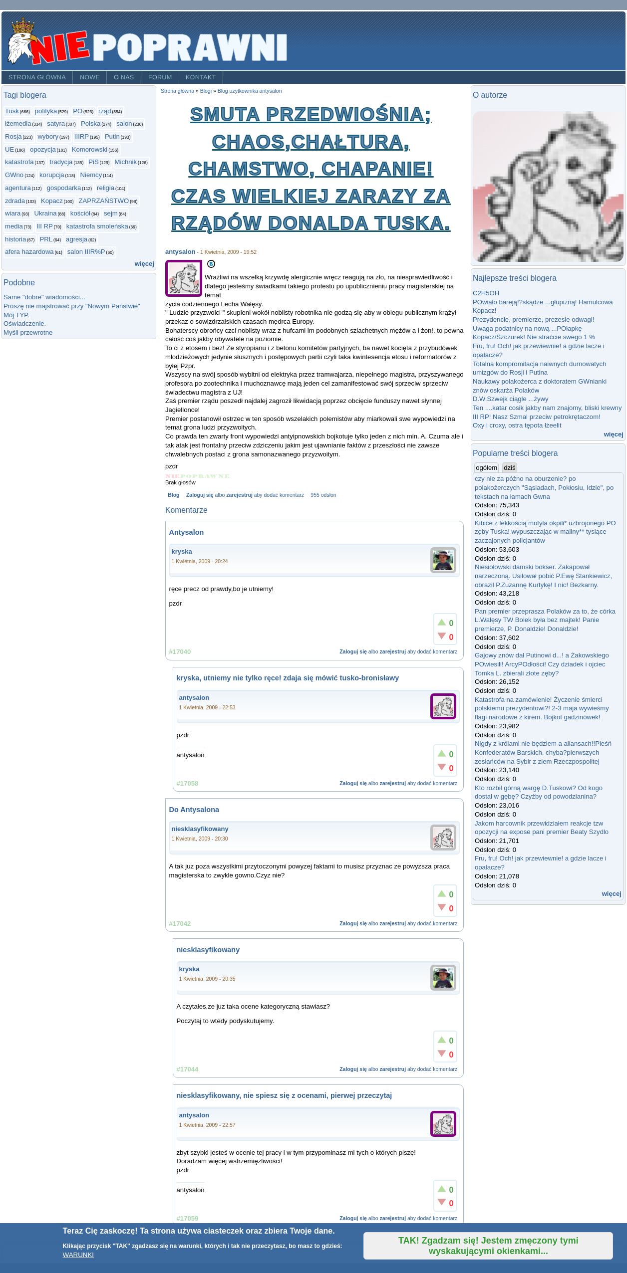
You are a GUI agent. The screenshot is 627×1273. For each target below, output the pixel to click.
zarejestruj (239, 495)
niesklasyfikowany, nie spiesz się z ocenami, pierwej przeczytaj (284, 1095)
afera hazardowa (29, 251)
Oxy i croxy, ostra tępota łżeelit (517, 425)
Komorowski (89, 149)
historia (15, 239)
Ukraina (45, 213)
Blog (173, 495)
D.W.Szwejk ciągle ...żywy (511, 399)
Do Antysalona (194, 810)
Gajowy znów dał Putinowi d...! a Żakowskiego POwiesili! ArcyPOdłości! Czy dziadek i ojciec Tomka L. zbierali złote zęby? (542, 663)
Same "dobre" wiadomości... (44, 297)
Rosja (13, 136)
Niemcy (91, 175)
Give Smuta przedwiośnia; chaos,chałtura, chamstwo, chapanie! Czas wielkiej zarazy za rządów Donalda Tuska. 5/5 (224, 476)
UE (9, 149)
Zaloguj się (200, 495)
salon (124, 123)
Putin (112, 136)
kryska (182, 551)
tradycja (60, 162)
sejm (111, 213)
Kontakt (201, 77)
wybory (47, 136)
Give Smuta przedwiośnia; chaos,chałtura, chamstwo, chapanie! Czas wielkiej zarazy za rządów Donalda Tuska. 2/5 (186, 476)
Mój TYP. (16, 315)
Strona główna (37, 77)
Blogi (206, 91)
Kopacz (52, 201)
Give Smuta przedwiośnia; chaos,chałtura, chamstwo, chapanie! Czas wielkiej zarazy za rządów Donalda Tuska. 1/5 (172, 476)
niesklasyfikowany (200, 829)
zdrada (15, 201)
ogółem (487, 467)
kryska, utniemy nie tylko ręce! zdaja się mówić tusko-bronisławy (288, 678)
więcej (144, 263)
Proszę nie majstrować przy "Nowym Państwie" (71, 306)
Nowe (90, 77)
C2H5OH (486, 293)
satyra (56, 123)
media (14, 226)
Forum (160, 77)
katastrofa (19, 162)
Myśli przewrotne (27, 332)
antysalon (180, 251)
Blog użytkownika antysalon (250, 91)
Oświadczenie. (24, 323)
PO (77, 111)
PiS (93, 162)
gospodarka (64, 188)
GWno (14, 175)
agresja (76, 239)
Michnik (126, 162)
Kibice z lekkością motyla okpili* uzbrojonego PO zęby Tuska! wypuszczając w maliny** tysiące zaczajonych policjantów (545, 531)
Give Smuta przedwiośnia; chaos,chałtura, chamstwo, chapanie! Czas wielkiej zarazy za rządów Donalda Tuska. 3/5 (198, 476)
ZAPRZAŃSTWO (104, 201)
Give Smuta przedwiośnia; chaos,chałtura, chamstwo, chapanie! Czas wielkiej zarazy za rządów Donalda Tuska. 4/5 (211, 476)
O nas (124, 77)
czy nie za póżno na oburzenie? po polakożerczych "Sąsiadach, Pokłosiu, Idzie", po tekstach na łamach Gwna (544, 487)
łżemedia (18, 123)
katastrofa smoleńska (97, 226)
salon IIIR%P (86, 251)
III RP (44, 226)
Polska (90, 123)
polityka (46, 111)
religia (105, 188)
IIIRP (81, 136)
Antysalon (186, 532)
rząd (104, 111)
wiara (12, 213)
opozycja (43, 149)
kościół (80, 213)
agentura (18, 188)
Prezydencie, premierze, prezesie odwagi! (533, 319)
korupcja (51, 175)
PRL (45, 239)
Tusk (12, 111)
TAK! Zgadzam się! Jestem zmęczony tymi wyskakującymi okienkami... (488, 1246)
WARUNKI (78, 1255)
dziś (509, 467)
